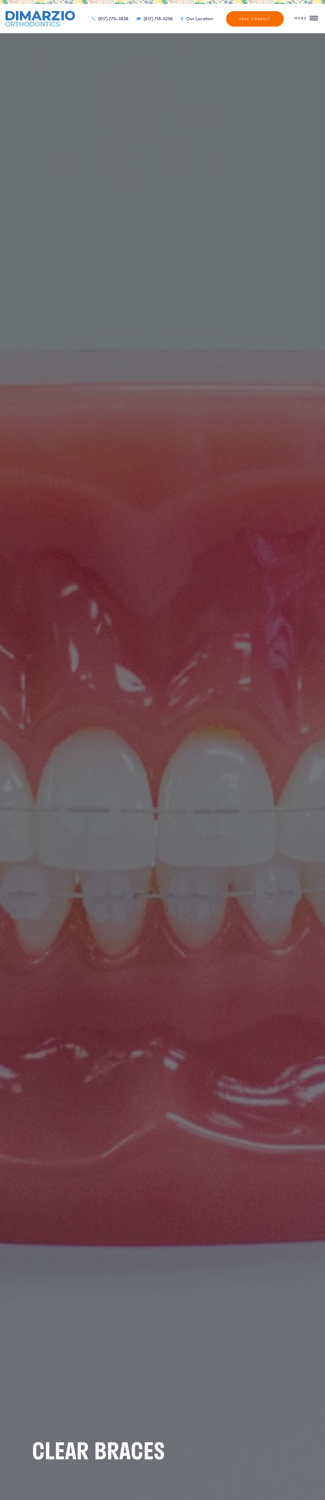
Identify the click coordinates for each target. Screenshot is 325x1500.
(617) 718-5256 (154, 18)
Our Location (196, 18)
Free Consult (254, 18)
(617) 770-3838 (109, 18)
